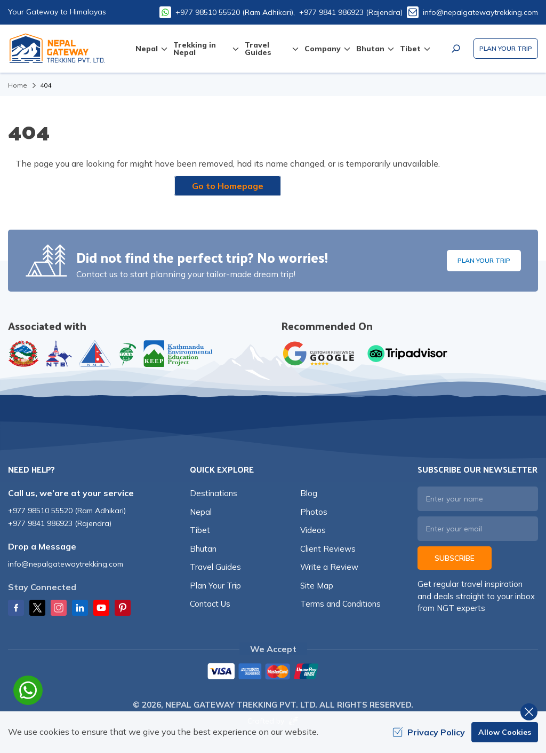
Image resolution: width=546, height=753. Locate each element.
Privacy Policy (428, 732)
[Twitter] (37, 608)
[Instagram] (59, 608)
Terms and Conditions (340, 604)
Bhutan (203, 549)
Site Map (316, 586)
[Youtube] (101, 608)
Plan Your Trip (505, 48)
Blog (308, 493)
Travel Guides (215, 567)
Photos (313, 512)
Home (17, 85)
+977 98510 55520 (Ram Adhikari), (235, 12)
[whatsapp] (28, 690)
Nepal (201, 512)
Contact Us (210, 604)
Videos (313, 530)
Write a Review (329, 567)
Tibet (200, 530)
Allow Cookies (504, 732)
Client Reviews (328, 549)
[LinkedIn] (80, 608)
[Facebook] (16, 608)
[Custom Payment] (273, 672)
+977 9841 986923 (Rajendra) (351, 12)
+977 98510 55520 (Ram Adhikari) (67, 510)
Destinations (213, 493)
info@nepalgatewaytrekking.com (480, 12)
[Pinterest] (123, 608)
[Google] (321, 353)
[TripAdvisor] (407, 353)
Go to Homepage (227, 186)
